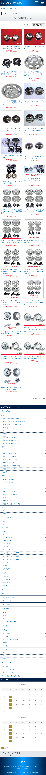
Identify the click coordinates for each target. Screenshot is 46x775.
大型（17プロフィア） (10, 469)
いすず (3, 475)
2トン (4, 450)
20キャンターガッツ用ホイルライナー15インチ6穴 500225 (11, 388)
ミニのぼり (4, 626)
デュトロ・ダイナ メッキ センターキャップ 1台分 (11, 182)
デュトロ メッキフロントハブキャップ (34, 102)
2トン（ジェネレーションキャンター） (15, 421)
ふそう (3, 415)
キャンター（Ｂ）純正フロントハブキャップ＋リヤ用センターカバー (34, 180)
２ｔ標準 (5, 666)
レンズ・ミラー (6, 517)
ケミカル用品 (5, 604)
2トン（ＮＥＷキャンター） (11, 418)
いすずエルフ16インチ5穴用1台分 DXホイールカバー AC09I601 (34, 211)
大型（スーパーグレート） (11, 434)
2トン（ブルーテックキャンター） (13, 424)
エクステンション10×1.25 (11, 553)
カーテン (5, 534)
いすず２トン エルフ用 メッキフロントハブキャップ (34, 157)
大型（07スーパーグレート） (12, 437)
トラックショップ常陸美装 (11, 3)
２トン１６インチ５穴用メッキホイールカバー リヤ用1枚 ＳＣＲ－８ (11, 103)
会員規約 (19, 768)
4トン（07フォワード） (10, 494)
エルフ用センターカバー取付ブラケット (34, 47)
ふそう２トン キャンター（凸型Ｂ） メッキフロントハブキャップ (34, 130)
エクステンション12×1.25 (11, 556)
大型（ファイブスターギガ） (12, 504)
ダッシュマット (7, 543)
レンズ (5, 521)
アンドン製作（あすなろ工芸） (10, 676)
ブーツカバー (7, 540)
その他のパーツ (6, 630)
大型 (4, 514)
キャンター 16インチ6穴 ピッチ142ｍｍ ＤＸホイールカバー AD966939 (11, 271)
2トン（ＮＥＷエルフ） (10, 479)
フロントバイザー (6, 662)
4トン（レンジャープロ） (11, 456)
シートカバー (7, 550)
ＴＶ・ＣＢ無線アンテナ (10, 639)
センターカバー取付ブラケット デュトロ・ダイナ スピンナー (11, 73)
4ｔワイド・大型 (8, 672)
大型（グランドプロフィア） (12, 466)
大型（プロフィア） (9, 463)
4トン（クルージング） (10, 453)
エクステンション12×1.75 (11, 559)
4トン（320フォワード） (10, 491)
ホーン (3, 589)
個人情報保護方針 (27, 766)
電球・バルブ (5, 593)
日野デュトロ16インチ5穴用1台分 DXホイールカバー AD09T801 (11, 241)
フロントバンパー (6, 649)
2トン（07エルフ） (9, 485)
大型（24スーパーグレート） (12, 443)
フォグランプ (7, 579)
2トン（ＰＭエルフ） (9, 482)
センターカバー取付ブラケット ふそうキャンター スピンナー (11, 47)
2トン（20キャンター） (10, 428)
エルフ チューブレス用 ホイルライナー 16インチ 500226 (34, 357)
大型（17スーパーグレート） (12, 440)
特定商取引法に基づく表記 (11, 766)
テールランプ (7, 582)
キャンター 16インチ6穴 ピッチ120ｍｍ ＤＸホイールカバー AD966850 (11, 302)
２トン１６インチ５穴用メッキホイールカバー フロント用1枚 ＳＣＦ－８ (34, 74)
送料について (38, 766)
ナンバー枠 (6, 633)
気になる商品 (5, 411)
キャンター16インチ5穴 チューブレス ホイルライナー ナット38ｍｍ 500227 (34, 329)
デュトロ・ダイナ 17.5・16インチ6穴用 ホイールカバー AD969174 (34, 302)
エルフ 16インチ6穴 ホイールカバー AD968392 (34, 241)
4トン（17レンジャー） (10, 459)
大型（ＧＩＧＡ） (8, 501)
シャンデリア (5, 569)
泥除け (5, 642)
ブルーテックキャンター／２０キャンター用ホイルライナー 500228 (11, 358)
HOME (3, 8)
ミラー (5, 524)
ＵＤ (2, 507)
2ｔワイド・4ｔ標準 (9, 669)
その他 (5, 472)
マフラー (5, 636)
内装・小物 (4, 528)
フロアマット (7, 547)
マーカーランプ (7, 576)
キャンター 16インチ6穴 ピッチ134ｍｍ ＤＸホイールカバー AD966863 (34, 271)
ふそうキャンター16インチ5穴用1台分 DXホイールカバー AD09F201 (11, 212)
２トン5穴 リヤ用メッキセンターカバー (11, 156)
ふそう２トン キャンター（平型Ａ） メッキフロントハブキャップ (11, 130)
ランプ (3, 573)
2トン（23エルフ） (9, 488)
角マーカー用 (7, 601)
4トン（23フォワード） (10, 497)
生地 (4, 531)
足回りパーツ (9, 8)
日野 (2, 447)
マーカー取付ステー (7, 597)
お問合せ (26, 768)
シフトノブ (6, 562)
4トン (4, 431)
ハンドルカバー (7, 537)
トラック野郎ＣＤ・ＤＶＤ (9, 622)
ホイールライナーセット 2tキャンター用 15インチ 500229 (11, 332)
